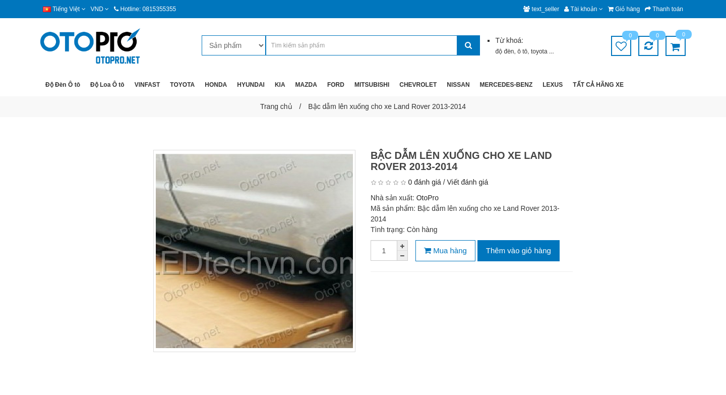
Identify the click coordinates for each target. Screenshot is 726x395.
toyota (540, 51)
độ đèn (504, 51)
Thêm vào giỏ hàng (518, 250)
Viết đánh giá (468, 182)
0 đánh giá (424, 182)
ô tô (522, 51)
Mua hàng (445, 250)
